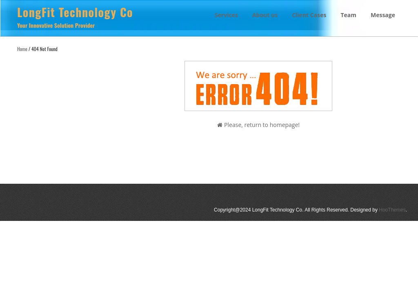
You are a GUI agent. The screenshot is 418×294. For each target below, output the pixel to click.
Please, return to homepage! (258, 125)
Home (22, 48)
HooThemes (392, 210)
